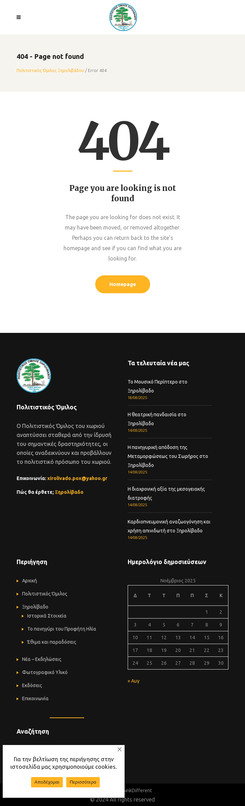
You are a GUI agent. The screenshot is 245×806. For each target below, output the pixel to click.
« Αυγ (133, 681)
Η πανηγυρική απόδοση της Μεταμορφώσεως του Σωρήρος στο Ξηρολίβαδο (168, 456)
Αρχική (29, 580)
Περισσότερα (83, 782)
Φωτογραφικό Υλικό (45, 672)
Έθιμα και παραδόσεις (51, 642)
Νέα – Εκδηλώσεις (41, 659)
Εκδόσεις (32, 685)
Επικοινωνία (35, 698)
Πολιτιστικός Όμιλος (44, 593)
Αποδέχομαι (47, 782)
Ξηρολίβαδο (69, 492)
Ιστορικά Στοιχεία (47, 616)
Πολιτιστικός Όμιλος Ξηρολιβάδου (50, 71)
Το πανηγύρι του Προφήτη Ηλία (61, 629)
